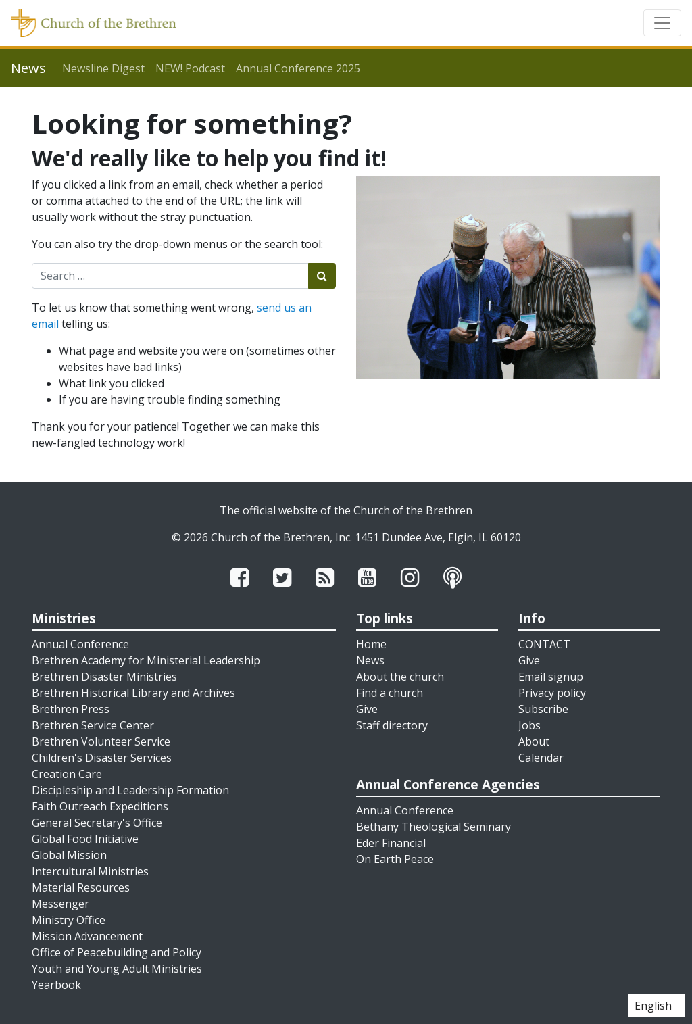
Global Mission (69, 855)
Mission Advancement (87, 936)
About (533, 741)
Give (367, 709)
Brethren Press (70, 709)
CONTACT (544, 644)
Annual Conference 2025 (298, 68)
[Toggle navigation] (662, 22)
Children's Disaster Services (102, 757)
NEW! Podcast (190, 68)
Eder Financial (391, 842)
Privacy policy (552, 692)
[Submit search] (322, 276)
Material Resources (81, 887)
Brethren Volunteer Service (101, 741)
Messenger (60, 903)
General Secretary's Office (97, 822)
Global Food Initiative (85, 838)
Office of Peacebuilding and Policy (116, 952)
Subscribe (543, 709)
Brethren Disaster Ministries (104, 676)
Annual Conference (80, 644)
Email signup (550, 676)
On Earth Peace (395, 859)
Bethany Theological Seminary (433, 826)
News (370, 660)
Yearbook (56, 984)
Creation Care (67, 773)
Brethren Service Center (93, 725)
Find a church (389, 692)
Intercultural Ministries (90, 871)
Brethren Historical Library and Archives (133, 692)
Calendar (541, 757)
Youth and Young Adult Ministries (117, 968)
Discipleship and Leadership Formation (130, 790)
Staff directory (392, 725)
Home (371, 644)
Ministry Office (68, 919)
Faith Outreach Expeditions (100, 806)
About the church (400, 676)
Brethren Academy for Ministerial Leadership (146, 660)
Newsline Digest (103, 68)
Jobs (529, 725)
